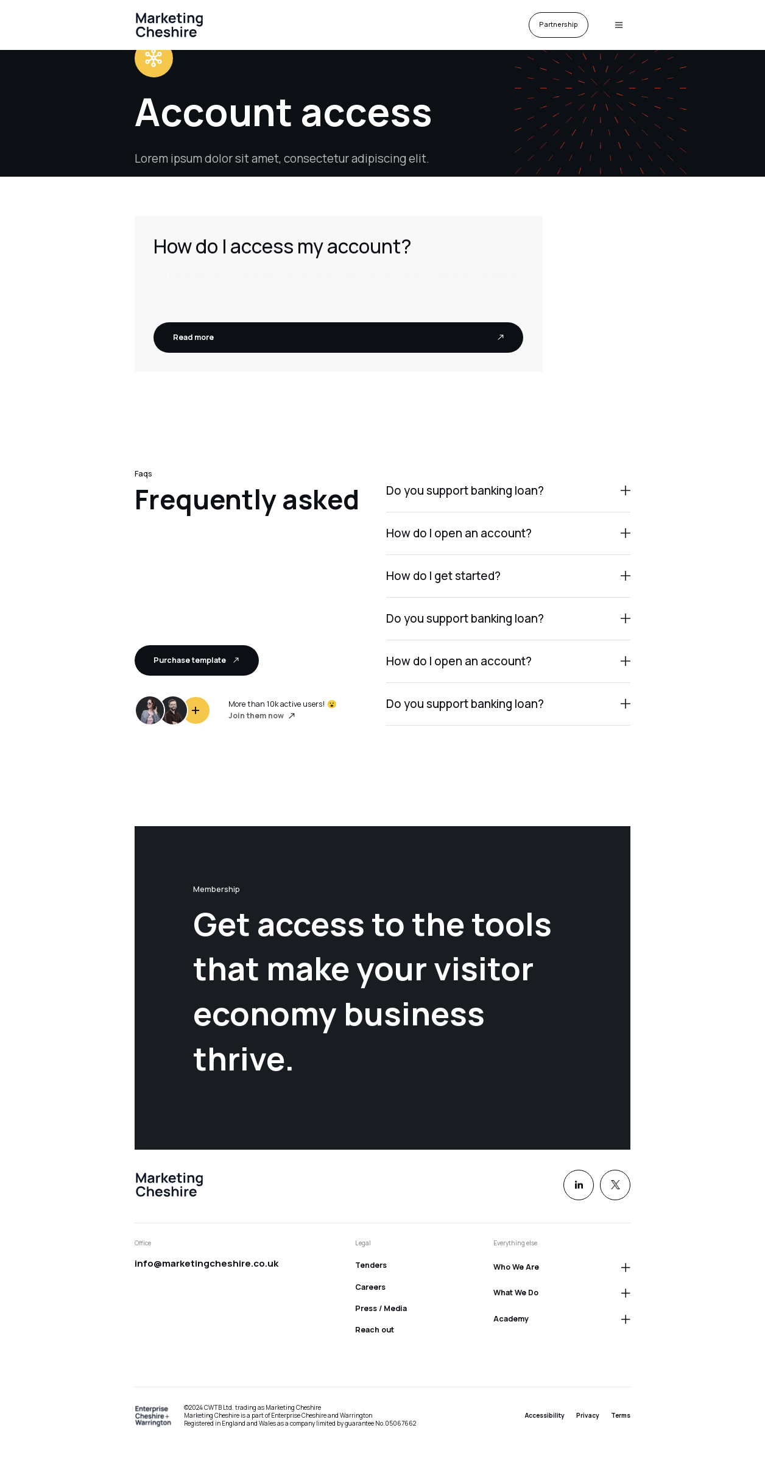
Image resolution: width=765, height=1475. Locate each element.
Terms (620, 1415)
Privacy (587, 1415)
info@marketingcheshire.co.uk (206, 1263)
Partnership (558, 24)
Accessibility (545, 1415)
